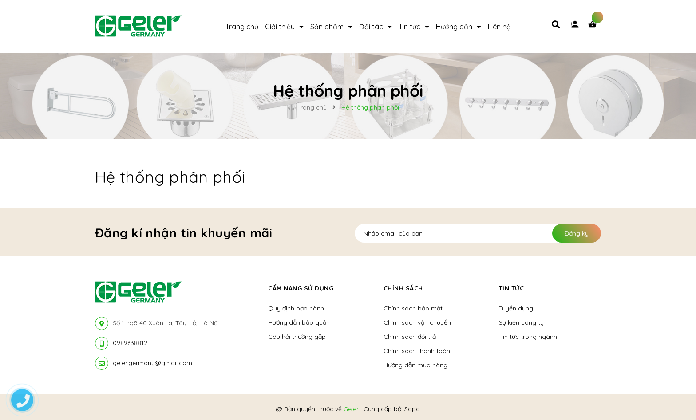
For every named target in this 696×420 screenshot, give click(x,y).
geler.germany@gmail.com (152, 363)
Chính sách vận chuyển (417, 322)
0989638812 (130, 343)
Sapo (412, 409)
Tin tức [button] (511, 288)
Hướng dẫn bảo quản (299, 322)
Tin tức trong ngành (528, 337)
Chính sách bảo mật (413, 308)
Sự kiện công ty (521, 322)
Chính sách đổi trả (410, 337)
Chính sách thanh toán (417, 351)
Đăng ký (577, 233)
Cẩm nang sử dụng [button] (300, 288)
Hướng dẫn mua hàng (415, 365)
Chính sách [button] (403, 288)
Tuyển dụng (516, 308)
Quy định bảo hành (296, 308)
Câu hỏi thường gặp (297, 337)
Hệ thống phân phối (170, 177)
